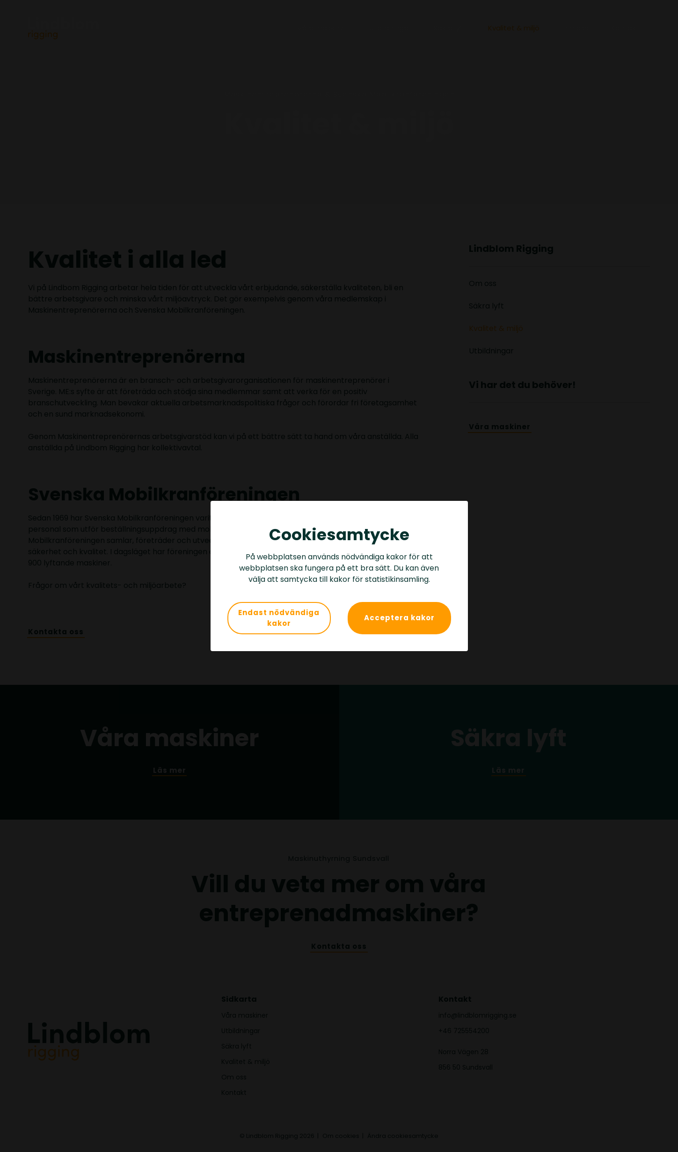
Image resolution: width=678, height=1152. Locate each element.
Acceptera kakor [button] (399, 618)
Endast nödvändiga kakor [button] (279, 618)
